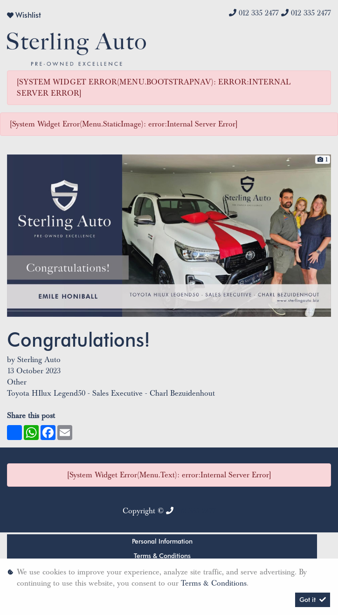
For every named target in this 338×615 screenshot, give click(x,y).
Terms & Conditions (162, 555)
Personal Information (162, 541)
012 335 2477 (259, 13)
